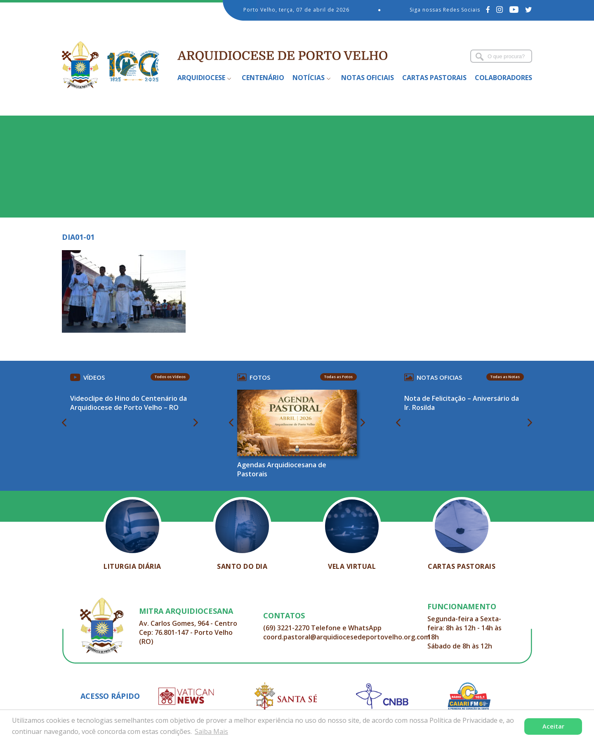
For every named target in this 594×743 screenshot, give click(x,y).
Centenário (263, 77)
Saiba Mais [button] (211, 731)
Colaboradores (503, 77)
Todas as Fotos (338, 376)
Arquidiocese (201, 77)
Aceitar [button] (553, 726)
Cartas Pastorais (434, 77)
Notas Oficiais (367, 77)
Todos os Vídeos (170, 376)
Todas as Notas (505, 376)
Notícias (308, 77)
